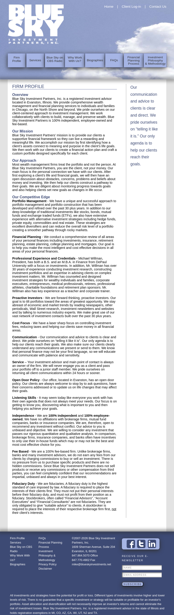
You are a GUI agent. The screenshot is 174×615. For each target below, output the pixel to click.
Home (109, 6)
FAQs (114, 60)
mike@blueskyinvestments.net (91, 564)
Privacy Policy (48, 564)
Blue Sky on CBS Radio (54, 60)
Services (35, 60)
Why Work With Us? (74, 60)
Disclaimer (45, 568)
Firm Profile (16, 60)
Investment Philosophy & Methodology (155, 60)
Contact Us (157, 6)
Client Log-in (131, 6)
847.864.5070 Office (85, 555)
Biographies (94, 60)
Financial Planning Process (133, 60)
